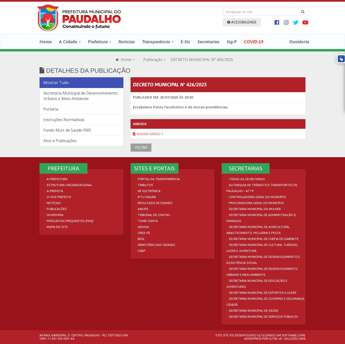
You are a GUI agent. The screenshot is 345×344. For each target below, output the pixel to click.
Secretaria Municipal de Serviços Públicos (263, 316)
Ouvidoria (299, 41)
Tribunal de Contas (154, 214)
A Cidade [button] (70, 41)
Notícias (126, 41)
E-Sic (185, 41)
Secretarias (208, 41)
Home (46, 41)
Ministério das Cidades (156, 244)
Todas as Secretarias (247, 179)
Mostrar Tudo (56, 82)
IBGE (141, 238)
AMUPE (143, 209)
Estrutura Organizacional (69, 185)
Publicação (152, 59)
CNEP (141, 250)
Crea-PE (144, 232)
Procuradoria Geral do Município (256, 203)
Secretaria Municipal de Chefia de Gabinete (264, 238)
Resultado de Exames (155, 203)
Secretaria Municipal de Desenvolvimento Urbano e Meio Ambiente (80, 95)
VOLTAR (141, 148)
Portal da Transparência (159, 179)
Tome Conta (148, 220)
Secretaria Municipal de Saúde (253, 310)
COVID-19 (253, 41)
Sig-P (232, 41)
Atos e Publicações (60, 140)
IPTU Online (147, 197)
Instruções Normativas (64, 119)
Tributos (145, 185)
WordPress (252, 338)
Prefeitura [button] (99, 41)
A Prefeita (55, 191)
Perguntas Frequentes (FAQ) (70, 220)
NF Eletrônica (149, 191)
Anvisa (143, 226)
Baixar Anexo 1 (148, 134)
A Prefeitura (57, 179)
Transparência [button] (157, 41)
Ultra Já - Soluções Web (287, 338)
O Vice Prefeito (59, 197)
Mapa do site (57, 226)
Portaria (50, 109)
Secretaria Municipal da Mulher (255, 209)
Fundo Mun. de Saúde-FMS (67, 130)
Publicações (57, 209)
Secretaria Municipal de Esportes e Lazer (262, 292)
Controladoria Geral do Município (257, 197)
